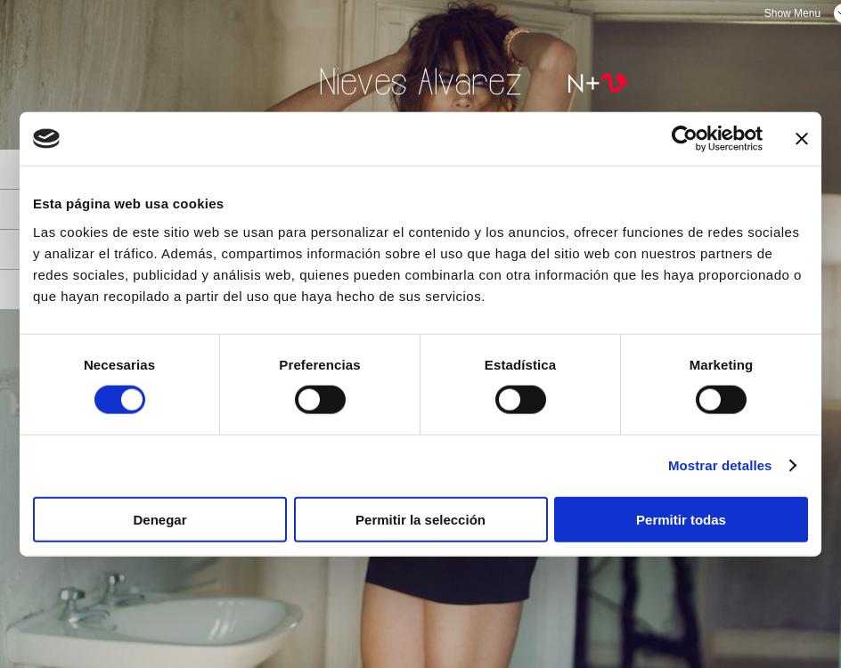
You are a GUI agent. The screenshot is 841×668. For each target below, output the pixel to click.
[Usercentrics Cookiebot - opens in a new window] (685, 139)
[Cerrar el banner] (802, 139)
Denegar (159, 518)
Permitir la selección (420, 518)
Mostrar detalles (720, 465)
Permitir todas (681, 518)
